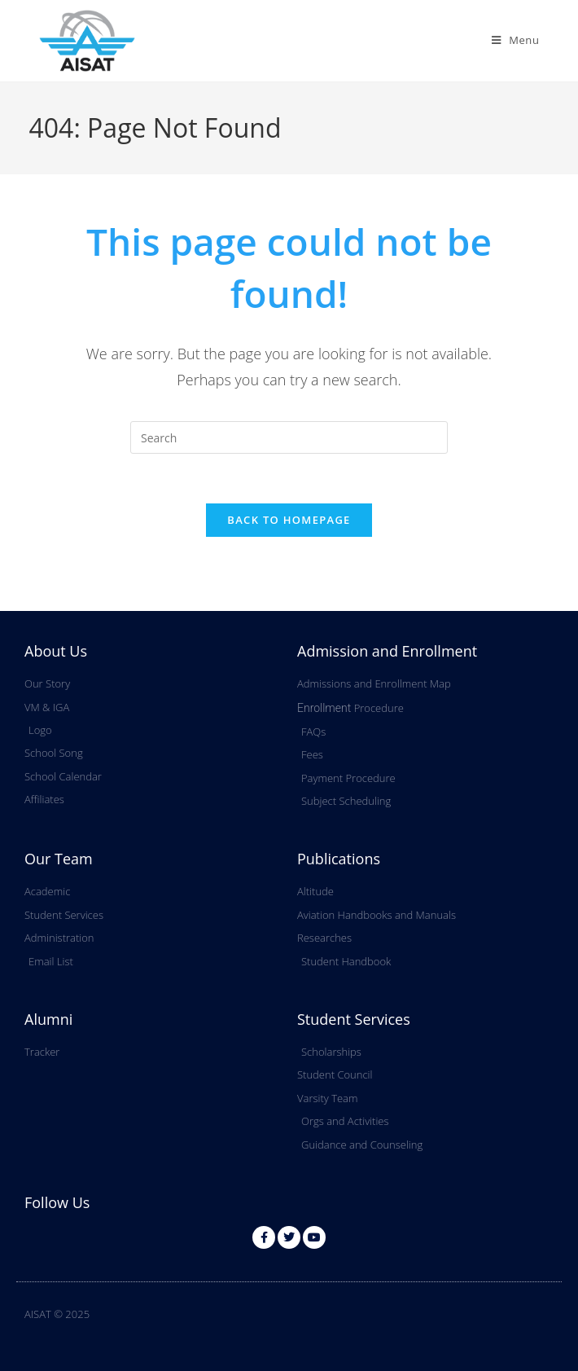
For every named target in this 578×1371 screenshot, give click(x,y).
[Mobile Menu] (516, 40)
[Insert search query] (289, 437)
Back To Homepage (288, 519)
